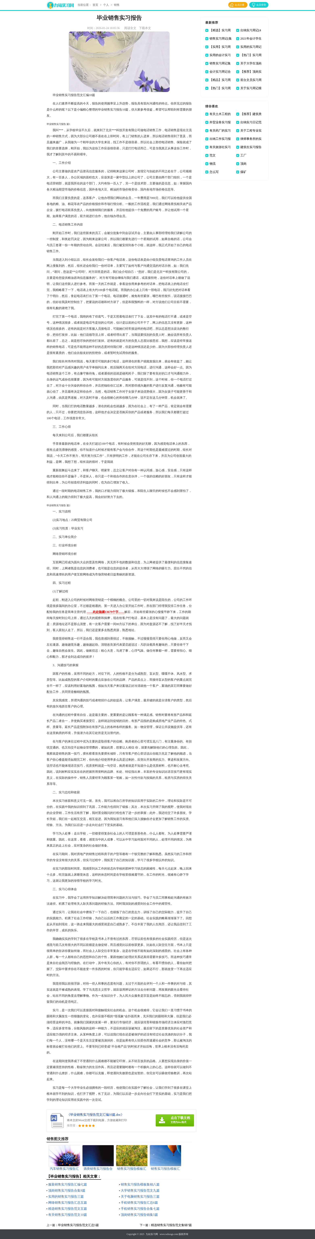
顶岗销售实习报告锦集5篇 (139, 1214)
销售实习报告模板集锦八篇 (140, 1184)
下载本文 (145, 28)
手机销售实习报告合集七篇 (140, 1208)
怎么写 (214, 172)
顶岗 (243, 163)
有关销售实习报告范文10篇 (67, 1214)
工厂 (243, 155)
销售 (117, 4)
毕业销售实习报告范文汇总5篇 (78, 1225)
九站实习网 (152, 1234)
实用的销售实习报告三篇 (66, 1196)
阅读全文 (130, 28)
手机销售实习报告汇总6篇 (139, 1202)
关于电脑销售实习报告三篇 (140, 1196)
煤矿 (243, 172)
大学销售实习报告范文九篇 (140, 1190)
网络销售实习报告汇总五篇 (67, 1202)
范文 (213, 155)
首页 (95, 4)
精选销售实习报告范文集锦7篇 (171, 1225)
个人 (106, 4)
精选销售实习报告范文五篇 (67, 1208)
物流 (213, 163)
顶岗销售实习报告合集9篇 (66, 1190)
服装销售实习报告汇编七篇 (67, 1184)
